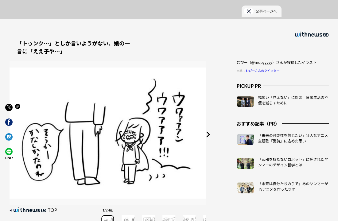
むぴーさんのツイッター (263, 63)
